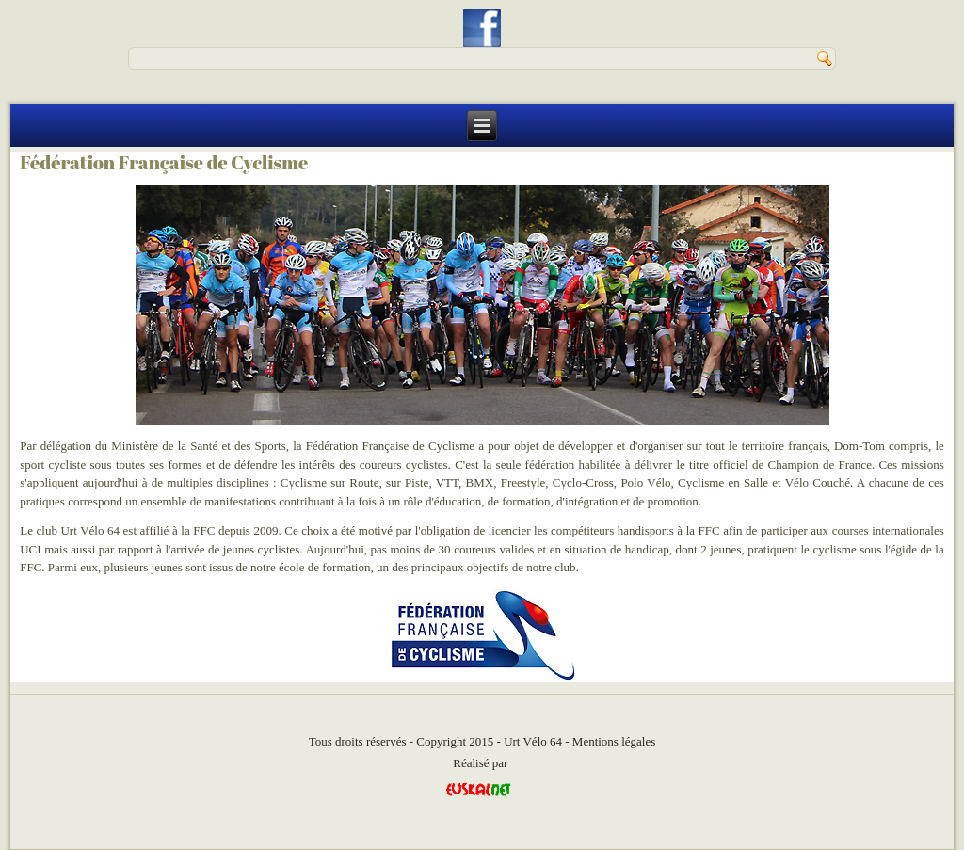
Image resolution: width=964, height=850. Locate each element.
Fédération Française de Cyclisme (164, 162)
